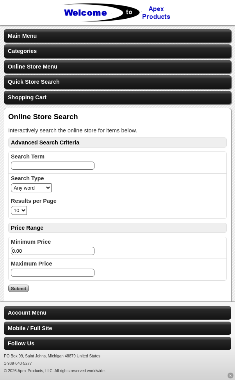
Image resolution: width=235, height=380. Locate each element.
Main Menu (22, 36)
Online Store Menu (32, 66)
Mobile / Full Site (30, 328)
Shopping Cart (27, 97)
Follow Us (21, 343)
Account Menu (27, 313)
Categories (22, 51)
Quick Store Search (34, 82)
